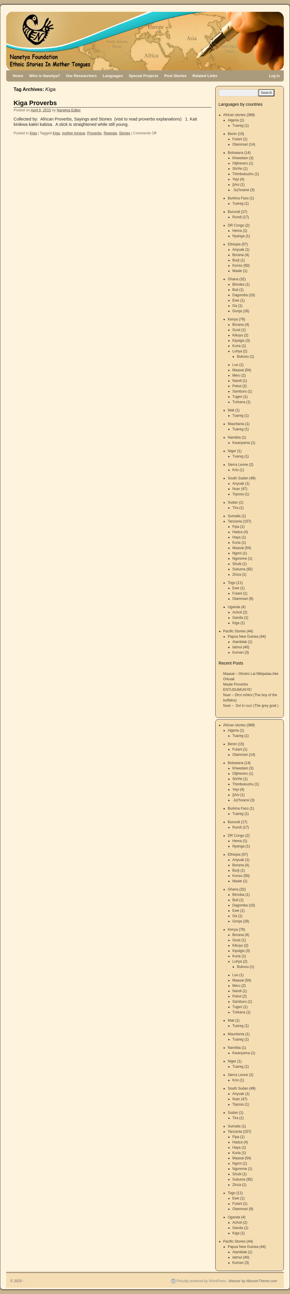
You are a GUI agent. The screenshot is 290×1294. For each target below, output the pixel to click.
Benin (232, 134)
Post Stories (175, 76)
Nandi (237, 381)
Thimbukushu (243, 174)
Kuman (238, 652)
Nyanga (238, 236)
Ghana (233, 279)
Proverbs (94, 133)
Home (18, 76)
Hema (237, 231)
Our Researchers (81, 76)
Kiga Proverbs (35, 103)
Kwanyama (241, 443)
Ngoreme (239, 558)
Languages (113, 76)
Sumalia (234, 516)
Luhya (237, 351)
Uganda (234, 607)
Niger (232, 451)
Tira (235, 508)
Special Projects (143, 76)
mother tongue (73, 133)
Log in (274, 76)
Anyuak (238, 250)
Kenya (233, 319)
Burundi (234, 212)
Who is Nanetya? (44, 76)
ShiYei (237, 169)
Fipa (235, 527)
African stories (234, 115)
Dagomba (240, 295)
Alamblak (239, 642)
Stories (124, 133)
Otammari (240, 144)
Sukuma (238, 569)
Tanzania (235, 521)
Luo (235, 365)
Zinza (236, 574)
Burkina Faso (238, 198)
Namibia (234, 437)
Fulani (237, 139)
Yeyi (235, 179)
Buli (235, 290)
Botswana (235, 153)
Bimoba (238, 284)
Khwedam (240, 158)
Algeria (233, 120)
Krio (235, 470)
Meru (236, 375)
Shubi (237, 564)
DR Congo (236, 225)
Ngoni (237, 553)
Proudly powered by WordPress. (202, 1281)
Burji (236, 260)
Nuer (236, 489)
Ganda (237, 618)
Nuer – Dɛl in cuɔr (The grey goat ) (250, 706)
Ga (234, 306)
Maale (237, 271)
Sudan (233, 502)
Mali (231, 410)
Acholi (237, 612)
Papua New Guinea (243, 636)
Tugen (237, 397)
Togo (231, 583)
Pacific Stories (234, 631)
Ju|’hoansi (240, 190)
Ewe (235, 300)
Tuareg (238, 125)
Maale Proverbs (235, 684)
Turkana (238, 402)
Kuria (236, 346)
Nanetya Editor (69, 110)
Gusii (236, 330)
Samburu (239, 391)
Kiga (33, 133)
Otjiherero (240, 163)
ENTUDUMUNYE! (237, 690)
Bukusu (243, 356)
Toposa (238, 494)
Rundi (237, 217)
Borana (238, 255)
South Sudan (238, 478)
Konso (237, 265)
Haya (236, 537)
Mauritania (236, 424)
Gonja (237, 311)
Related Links (205, 76)
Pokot (237, 386)
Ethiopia (234, 244)
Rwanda (110, 133)
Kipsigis (238, 340)
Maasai (238, 370)
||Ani (236, 185)
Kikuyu (237, 335)
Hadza (237, 532)
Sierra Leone (238, 465)
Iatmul (237, 647)
